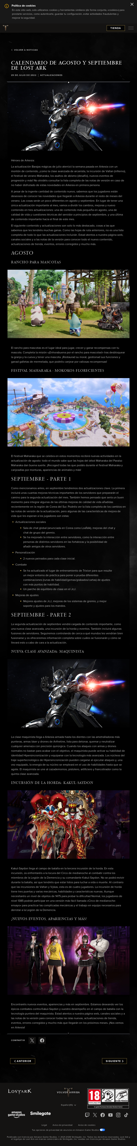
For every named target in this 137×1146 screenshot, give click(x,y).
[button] (68, 116)
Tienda (115, 28)
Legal (44, 1125)
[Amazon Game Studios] (16, 1115)
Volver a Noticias (24, 50)
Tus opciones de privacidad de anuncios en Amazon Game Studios (68, 1130)
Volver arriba (68, 1092)
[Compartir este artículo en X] (32, 1040)
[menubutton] (131, 28)
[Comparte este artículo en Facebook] (42, 1040)
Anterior (22, 1061)
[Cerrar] (132, 4)
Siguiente (114, 1061)
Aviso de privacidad (62, 1125)
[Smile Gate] (40, 1115)
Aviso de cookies (86, 1125)
